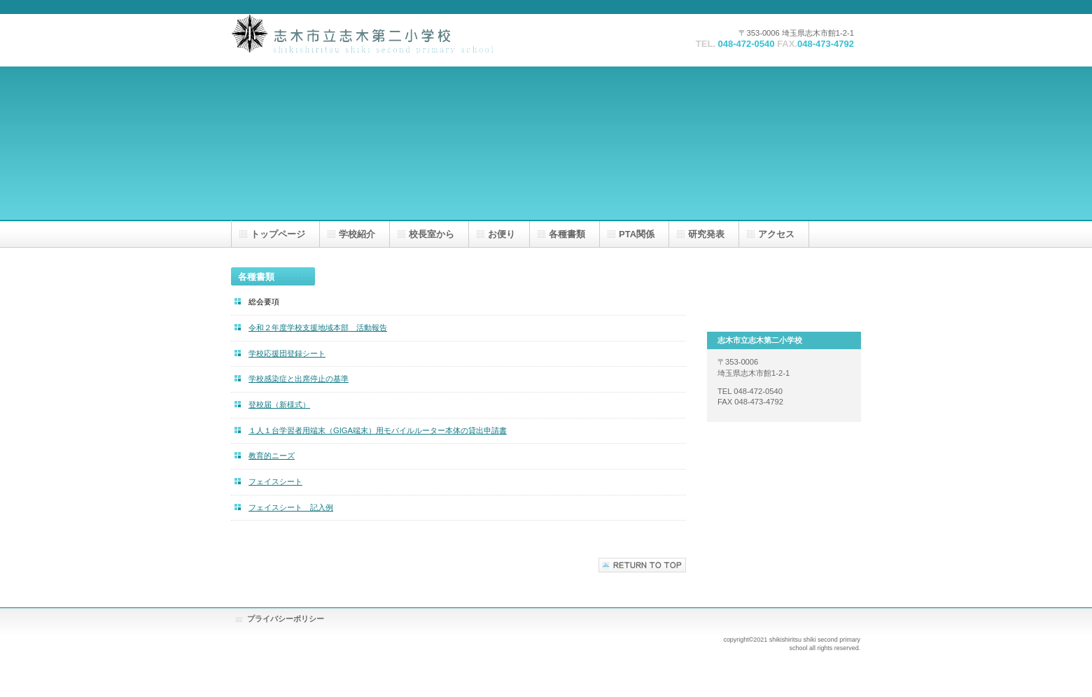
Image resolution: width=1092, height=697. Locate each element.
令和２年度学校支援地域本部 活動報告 (317, 327)
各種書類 (567, 234)
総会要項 (263, 301)
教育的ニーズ (271, 455)
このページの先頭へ (642, 565)
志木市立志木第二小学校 (371, 40)
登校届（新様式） (279, 404)
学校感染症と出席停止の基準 (298, 378)
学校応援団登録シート (287, 353)
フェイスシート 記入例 (290, 507)
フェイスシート (275, 481)
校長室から (431, 234)
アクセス (776, 234)
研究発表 (706, 234)
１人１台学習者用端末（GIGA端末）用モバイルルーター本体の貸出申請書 (377, 430)
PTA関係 (636, 234)
